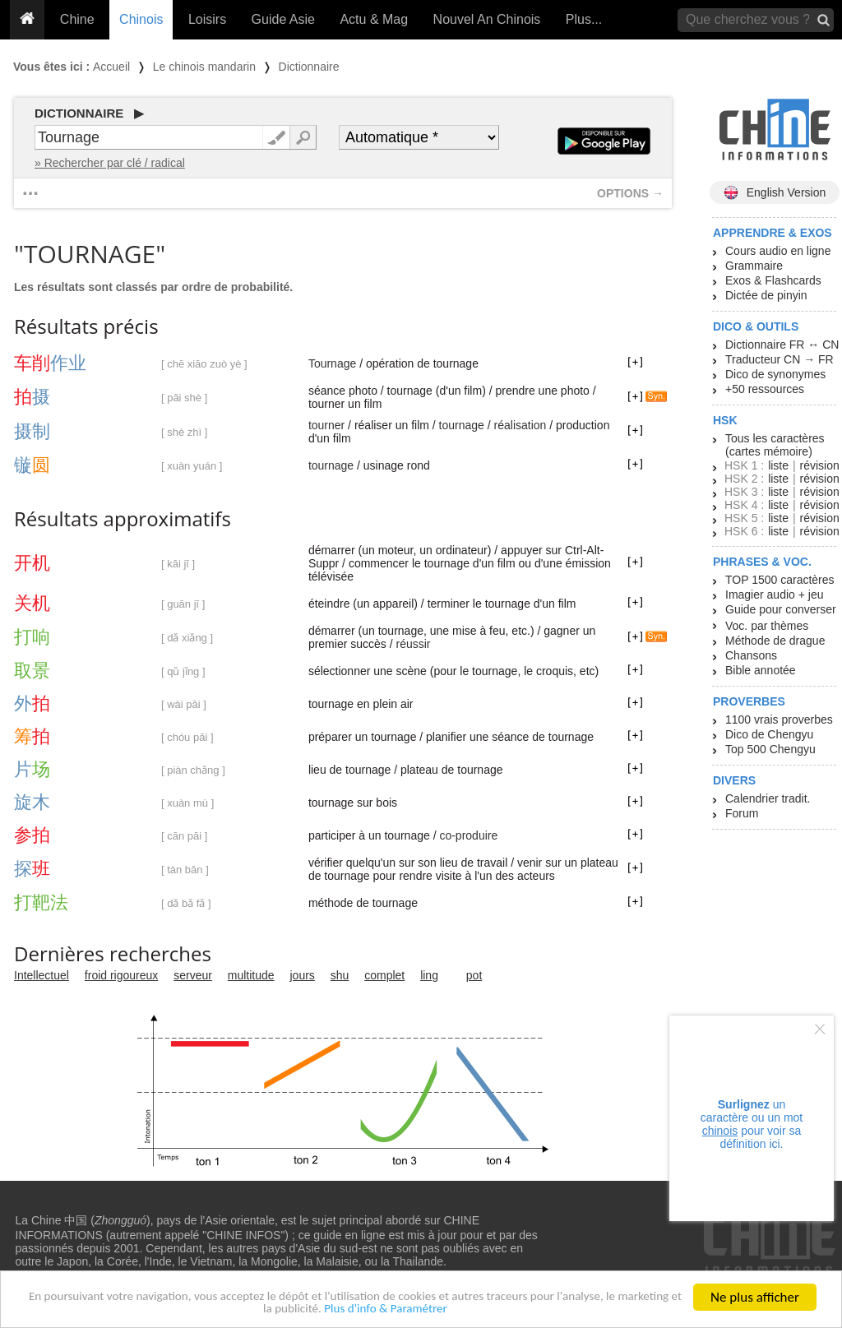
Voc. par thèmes (766, 625)
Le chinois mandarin (204, 66)
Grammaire (754, 265)
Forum (741, 813)
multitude (251, 975)
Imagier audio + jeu (774, 594)
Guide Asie (283, 19)
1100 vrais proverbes (779, 719)
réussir (413, 643)
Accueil (111, 66)
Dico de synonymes (775, 374)
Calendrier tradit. (768, 798)
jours (302, 975)
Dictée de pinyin (766, 295)
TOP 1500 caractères (780, 579)
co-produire (468, 835)
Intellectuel (41, 975)
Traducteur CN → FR (779, 359)
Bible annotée (760, 670)
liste (778, 465)
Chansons (751, 655)
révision (819, 465)
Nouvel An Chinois (487, 19)
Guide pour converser (780, 609)
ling (429, 975)
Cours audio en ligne (777, 250)
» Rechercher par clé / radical (110, 162)
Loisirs (207, 19)
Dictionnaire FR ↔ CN (782, 344)
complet (384, 975)
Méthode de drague (775, 640)
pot (474, 975)
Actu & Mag (374, 19)
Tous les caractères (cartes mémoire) (775, 445)
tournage (461, 425)
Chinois (141, 19)
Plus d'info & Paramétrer (433, 1308)
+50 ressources (764, 389)
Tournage (332, 363)
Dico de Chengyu (769, 734)
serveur (192, 975)
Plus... (584, 19)
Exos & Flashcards (773, 280)
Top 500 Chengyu (770, 749)
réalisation (520, 425)
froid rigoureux (122, 975)
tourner (326, 425)
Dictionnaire (309, 66)
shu (340, 975)
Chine (77, 19)
